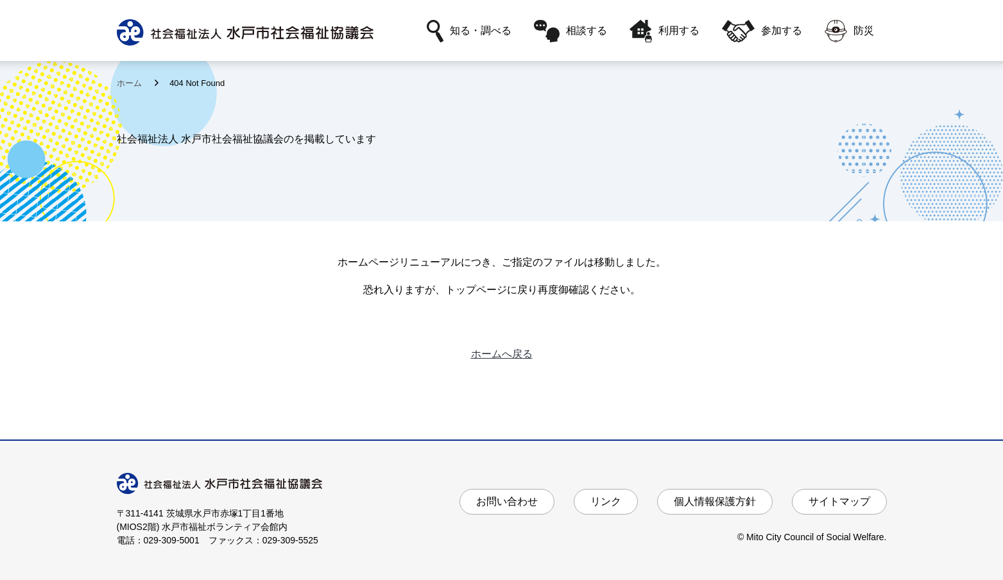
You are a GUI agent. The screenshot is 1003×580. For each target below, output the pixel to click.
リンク (605, 501)
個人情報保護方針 (715, 501)
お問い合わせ (507, 501)
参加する (762, 31)
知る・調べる (469, 31)
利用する (664, 31)
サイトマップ (839, 501)
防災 (849, 31)
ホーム (130, 83)
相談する (570, 31)
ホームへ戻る (502, 353)
